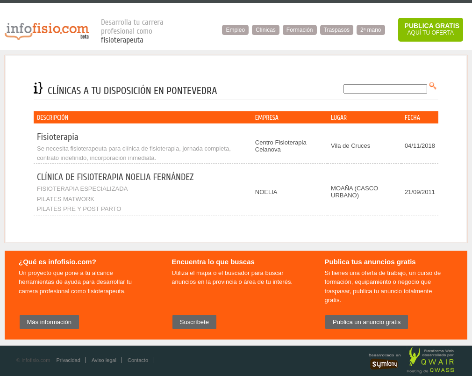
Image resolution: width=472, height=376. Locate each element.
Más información (49, 321)
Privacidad (68, 360)
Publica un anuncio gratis (366, 321)
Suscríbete (194, 321)
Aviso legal (104, 360)
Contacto (138, 360)
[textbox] (385, 89)
